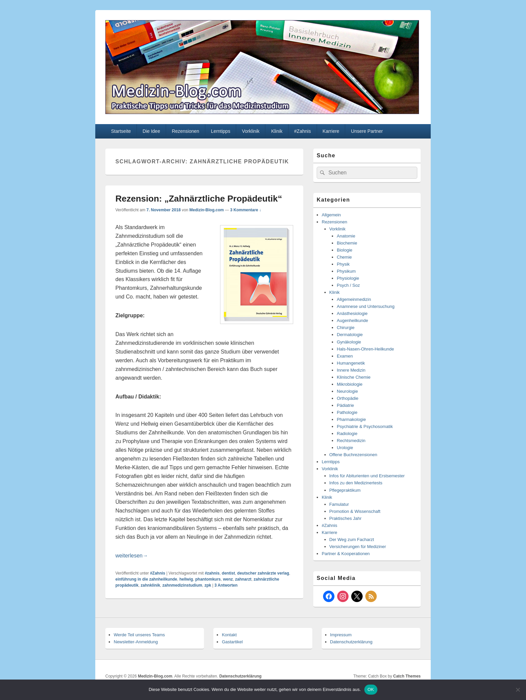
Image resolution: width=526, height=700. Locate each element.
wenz (228, 579)
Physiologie (348, 278)
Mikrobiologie (350, 384)
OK (371, 689)
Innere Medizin (351, 370)
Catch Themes (407, 676)
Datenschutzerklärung (351, 641)
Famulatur (339, 504)
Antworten (226, 585)
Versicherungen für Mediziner (357, 546)
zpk (207, 585)
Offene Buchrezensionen (353, 454)
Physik (343, 264)
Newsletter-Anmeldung (136, 641)
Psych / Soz (348, 285)
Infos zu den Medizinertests (355, 482)
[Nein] (517, 689)
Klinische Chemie (353, 377)
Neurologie (347, 391)
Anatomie (346, 235)
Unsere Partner (367, 131)
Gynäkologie (349, 341)
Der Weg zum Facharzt (351, 539)
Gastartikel (232, 641)
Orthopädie (347, 398)
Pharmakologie (351, 419)
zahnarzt (243, 579)
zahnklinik (150, 585)
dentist (228, 573)
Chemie (344, 257)
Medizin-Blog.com (207, 210)
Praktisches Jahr (345, 518)
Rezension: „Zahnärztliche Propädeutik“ (198, 199)
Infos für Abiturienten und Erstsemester (367, 475)
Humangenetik (351, 363)
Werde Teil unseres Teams (139, 634)
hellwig (186, 579)
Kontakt (229, 634)
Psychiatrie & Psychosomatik (365, 426)
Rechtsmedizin (351, 440)
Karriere (331, 131)
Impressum (341, 634)
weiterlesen (131, 555)
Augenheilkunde (352, 320)
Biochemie (347, 243)
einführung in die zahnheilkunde (146, 579)
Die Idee (151, 131)
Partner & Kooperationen (346, 553)
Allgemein (331, 214)
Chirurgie (346, 327)
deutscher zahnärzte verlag (263, 573)
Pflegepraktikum (345, 490)
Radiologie (347, 433)
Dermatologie (350, 334)
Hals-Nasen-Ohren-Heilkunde (365, 349)
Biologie (344, 250)
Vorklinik (250, 131)
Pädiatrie (345, 405)
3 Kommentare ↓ (245, 210)
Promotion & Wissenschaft (354, 511)
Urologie (345, 447)
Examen (345, 356)
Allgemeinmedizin (354, 299)
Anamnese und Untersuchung (365, 306)
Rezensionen (185, 131)
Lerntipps (220, 131)
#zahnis (212, 573)
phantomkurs (208, 579)
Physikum (346, 271)
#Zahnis (302, 131)
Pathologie (347, 412)
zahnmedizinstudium (182, 585)
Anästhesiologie (352, 313)
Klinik (276, 131)
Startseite (121, 131)
